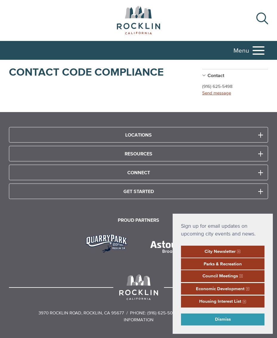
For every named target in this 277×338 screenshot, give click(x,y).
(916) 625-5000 (162, 312)
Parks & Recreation (223, 263)
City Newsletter (220, 251)
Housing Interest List (220, 301)
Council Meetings (220, 275)
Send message (216, 92)
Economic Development (220, 288)
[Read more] (108, 242)
